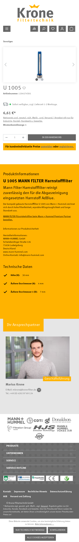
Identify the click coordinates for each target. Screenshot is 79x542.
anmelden (47, 146)
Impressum (19, 492)
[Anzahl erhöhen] (23, 137)
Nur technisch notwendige (30, 530)
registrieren (66, 146)
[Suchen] (44, 29)
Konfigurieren (57, 530)
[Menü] (7, 29)
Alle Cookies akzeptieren (40, 538)
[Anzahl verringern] (6, 137)
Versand (44, 506)
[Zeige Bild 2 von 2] (42, 79)
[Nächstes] (73, 65)
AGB (5, 496)
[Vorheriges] (5, 65)
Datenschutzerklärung (61, 492)
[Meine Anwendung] (34, 29)
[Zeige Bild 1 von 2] (36, 79)
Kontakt (7, 492)
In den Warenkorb (52, 137)
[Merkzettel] (53, 29)
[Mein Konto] (63, 29)
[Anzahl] (15, 137)
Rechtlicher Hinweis (37, 492)
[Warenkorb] (72, 29)
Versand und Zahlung (20, 496)
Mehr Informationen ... (44, 524)
